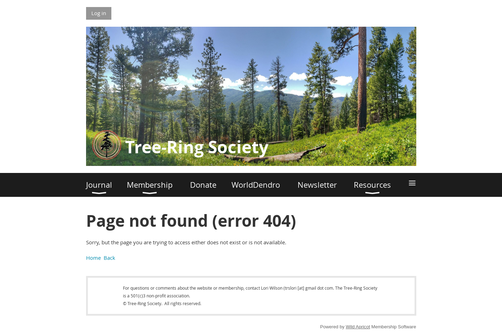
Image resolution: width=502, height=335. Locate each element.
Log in (98, 13)
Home (93, 257)
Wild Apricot (358, 326)
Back (109, 257)
